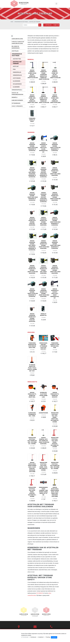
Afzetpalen (15, 51)
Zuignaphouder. (43, 412)
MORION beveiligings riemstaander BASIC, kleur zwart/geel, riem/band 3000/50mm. (55, 492)
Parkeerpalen (17, 72)
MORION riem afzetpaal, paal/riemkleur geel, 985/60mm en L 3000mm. (32, 440)
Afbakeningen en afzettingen (21, 21)
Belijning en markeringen (16, 47)
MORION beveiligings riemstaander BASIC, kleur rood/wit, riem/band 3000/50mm (32, 467)
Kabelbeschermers (17, 100)
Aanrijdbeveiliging (17, 38)
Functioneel (25, 637)
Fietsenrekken (16, 103)
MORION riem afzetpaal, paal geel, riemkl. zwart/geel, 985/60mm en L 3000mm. (55, 417)
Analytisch (41, 637)
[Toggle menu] (12, 36)
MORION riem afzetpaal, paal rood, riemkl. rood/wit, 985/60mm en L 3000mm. (55, 442)
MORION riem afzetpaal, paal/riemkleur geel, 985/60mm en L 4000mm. (54, 465)
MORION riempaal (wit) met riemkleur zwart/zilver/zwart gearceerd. (45, 440)
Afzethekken (17, 78)
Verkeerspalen (17, 75)
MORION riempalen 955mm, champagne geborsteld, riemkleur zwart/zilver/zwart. (45, 75)
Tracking (48, 637)
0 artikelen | (51, 25)
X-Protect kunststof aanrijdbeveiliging (18, 42)
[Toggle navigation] (56, 3)
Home (12, 21)
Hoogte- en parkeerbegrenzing (17, 93)
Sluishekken (16, 81)
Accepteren (54, 637)
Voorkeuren (33, 637)
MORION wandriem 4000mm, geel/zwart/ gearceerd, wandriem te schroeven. (32, 172)
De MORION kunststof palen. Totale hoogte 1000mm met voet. (32, 367)
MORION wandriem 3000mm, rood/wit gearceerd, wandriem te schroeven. (43, 197)
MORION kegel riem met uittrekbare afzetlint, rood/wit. (43, 346)
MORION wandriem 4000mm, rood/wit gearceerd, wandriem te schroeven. (43, 172)
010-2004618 (39, 593)
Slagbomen (16, 87)
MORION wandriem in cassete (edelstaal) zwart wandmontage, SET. (54, 293)
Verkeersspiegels (17, 90)
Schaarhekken (17, 84)
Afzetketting (17, 59)
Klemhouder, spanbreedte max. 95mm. (32, 414)
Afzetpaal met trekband (34, 21)
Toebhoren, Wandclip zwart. (32, 120)
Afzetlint (16, 66)
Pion (14, 69)
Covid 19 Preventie (17, 106)
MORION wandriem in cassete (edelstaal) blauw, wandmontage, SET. (43, 148)
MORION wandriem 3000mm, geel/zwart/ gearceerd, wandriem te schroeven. (32, 245)
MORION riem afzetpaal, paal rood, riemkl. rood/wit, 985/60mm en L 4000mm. (32, 492)
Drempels (14, 97)
